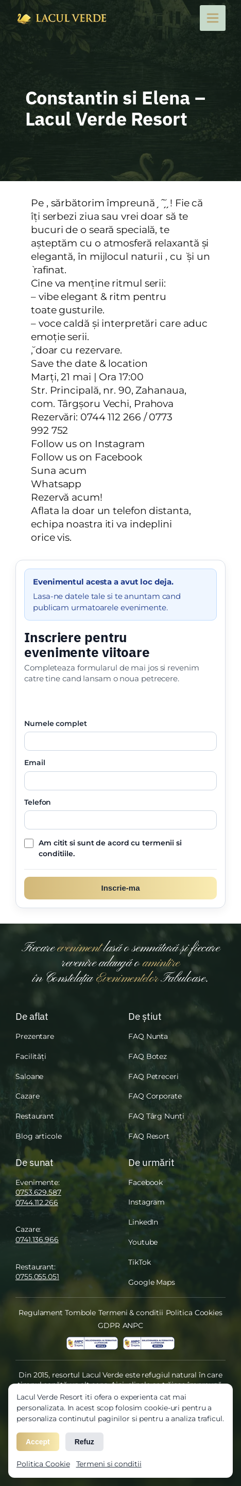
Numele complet (55, 723)
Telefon (37, 802)
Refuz (84, 1442)
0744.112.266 (36, 1202)
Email (34, 762)
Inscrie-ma (120, 887)
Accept (38, 1442)
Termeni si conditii (109, 1464)
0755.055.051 (37, 1276)
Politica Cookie (43, 1464)
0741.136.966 (37, 1239)
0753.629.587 (38, 1192)
